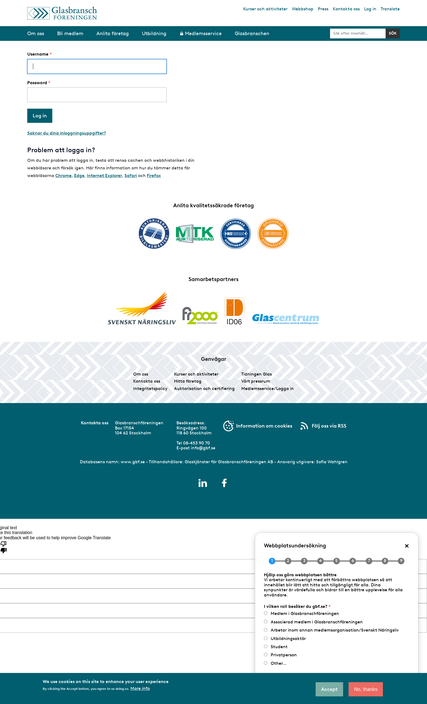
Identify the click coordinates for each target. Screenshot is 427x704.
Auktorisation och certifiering (204, 388)
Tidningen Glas (256, 374)
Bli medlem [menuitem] (70, 33)
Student (279, 646)
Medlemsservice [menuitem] (203, 33)
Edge (79, 175)
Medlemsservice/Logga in (267, 388)
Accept (329, 689)
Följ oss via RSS (329, 426)
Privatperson (284, 654)
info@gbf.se (203, 447)
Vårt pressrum (255, 381)
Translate (390, 8)
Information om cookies (264, 426)
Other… (278, 663)
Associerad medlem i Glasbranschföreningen (317, 621)
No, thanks (365, 689)
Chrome (63, 175)
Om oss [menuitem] (35, 33)
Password (37, 82)
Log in (370, 8)
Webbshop (302, 8)
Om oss (140, 374)
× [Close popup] (406, 545)
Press (323, 8)
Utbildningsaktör (288, 638)
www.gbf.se (133, 461)
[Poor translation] (3, 546)
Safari (130, 175)
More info (140, 688)
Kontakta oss (346, 8)
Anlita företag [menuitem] (112, 33)
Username (37, 54)
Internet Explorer (104, 175)
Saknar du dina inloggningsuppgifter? (66, 133)
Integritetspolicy (150, 388)
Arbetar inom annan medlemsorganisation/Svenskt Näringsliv (335, 630)
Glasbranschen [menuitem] (252, 33)
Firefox (154, 175)
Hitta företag (188, 381)
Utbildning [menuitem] (154, 33)
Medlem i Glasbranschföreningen (305, 613)
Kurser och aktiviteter (265, 8)
